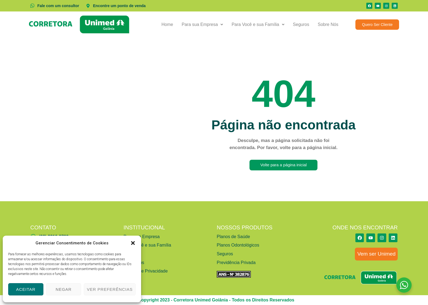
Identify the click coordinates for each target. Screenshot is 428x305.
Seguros (301, 24)
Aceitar (25, 289)
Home (169, 24)
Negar (64, 289)
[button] (133, 243)
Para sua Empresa (203, 24)
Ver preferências (110, 289)
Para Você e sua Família (259, 24)
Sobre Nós (328, 24)
